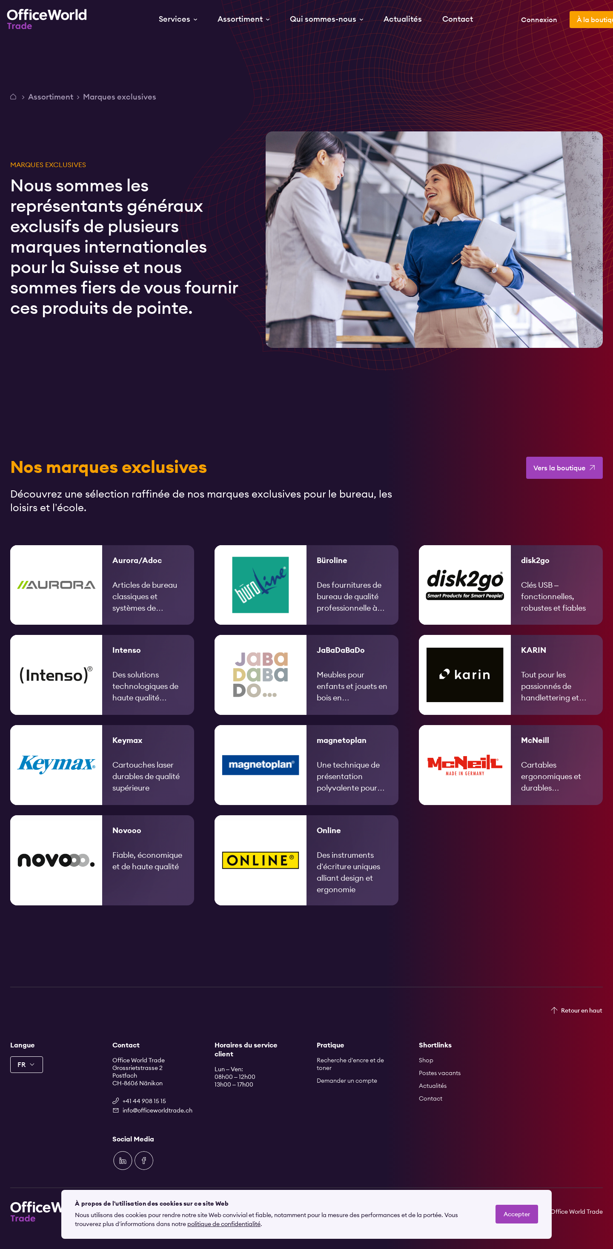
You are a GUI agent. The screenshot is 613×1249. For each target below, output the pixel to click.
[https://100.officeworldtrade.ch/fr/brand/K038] (511, 686)
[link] (102, 597)
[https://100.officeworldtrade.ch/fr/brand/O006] (306, 872)
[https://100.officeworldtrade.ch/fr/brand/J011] (306, 686)
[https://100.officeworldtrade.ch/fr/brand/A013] (102, 597)
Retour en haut (581, 1010)
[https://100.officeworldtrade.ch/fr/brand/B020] (306, 597)
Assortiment (50, 97)
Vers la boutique (559, 479)
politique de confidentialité (224, 1224)
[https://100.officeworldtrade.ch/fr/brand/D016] (511, 597)
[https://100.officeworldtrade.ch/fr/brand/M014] (306, 777)
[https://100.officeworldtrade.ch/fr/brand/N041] (102, 872)
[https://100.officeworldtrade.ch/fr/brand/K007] (102, 777)
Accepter (517, 1214)
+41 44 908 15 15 (144, 1101)
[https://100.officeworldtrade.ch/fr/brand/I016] (102, 686)
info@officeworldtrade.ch (157, 1110)
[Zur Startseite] (50, 19)
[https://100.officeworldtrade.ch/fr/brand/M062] (511, 777)
